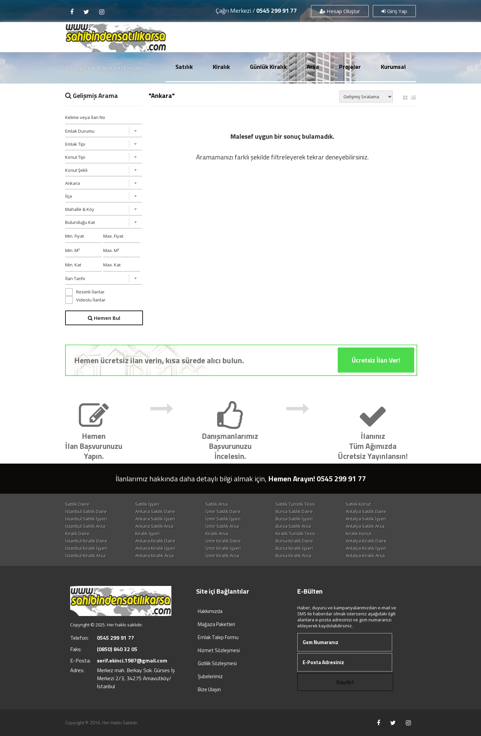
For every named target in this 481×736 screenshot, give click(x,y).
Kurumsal (393, 66)
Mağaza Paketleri (216, 624)
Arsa (313, 66)
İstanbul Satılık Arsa (85, 526)
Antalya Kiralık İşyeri (366, 548)
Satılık (184, 66)
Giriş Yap (394, 11)
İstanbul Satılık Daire (86, 511)
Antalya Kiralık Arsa (365, 556)
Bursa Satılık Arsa (293, 526)
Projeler (350, 66)
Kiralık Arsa (216, 533)
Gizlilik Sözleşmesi (217, 663)
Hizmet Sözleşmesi (219, 650)
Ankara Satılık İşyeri (155, 519)
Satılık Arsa (216, 504)
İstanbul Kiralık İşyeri (86, 548)
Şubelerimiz (210, 676)
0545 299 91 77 (276, 10)
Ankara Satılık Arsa (154, 526)
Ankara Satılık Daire (155, 511)
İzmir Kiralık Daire (223, 541)
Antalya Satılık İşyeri (366, 519)
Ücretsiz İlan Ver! (376, 368)
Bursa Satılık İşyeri (294, 519)
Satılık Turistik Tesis (295, 504)
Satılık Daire (77, 504)
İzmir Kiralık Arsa (222, 556)
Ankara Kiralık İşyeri (155, 548)
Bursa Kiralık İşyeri (294, 548)
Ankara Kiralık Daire (155, 541)
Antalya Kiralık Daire (366, 541)
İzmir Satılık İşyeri (222, 519)
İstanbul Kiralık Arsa (85, 556)
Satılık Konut (358, 504)
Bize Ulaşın (209, 689)
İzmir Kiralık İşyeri (223, 548)
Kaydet (345, 682)
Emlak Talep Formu (218, 637)
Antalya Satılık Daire (366, 511)
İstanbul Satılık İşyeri (86, 519)
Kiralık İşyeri (147, 533)
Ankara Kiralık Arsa (154, 556)
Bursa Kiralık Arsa (293, 556)
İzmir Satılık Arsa (222, 526)
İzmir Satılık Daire (222, 511)
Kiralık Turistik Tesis (295, 533)
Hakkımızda (210, 611)
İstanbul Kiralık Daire (86, 541)
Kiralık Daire (77, 533)
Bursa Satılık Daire (294, 511)
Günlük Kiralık (268, 66)
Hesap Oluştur (340, 11)
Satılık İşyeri (147, 504)
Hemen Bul (104, 318)
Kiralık (221, 66)
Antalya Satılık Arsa (365, 526)
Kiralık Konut (358, 533)
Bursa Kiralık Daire (294, 541)
